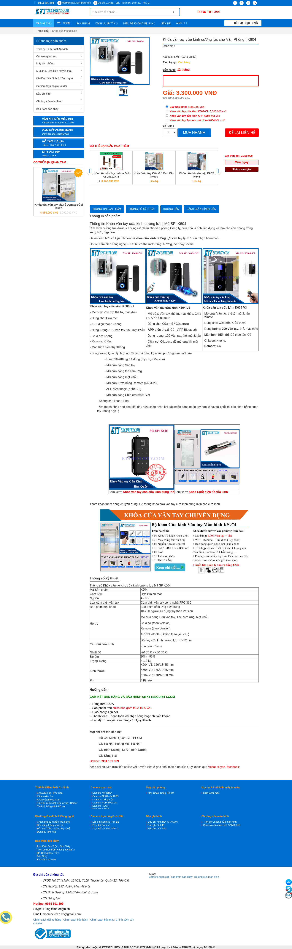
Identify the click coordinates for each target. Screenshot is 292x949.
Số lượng (168, 125)
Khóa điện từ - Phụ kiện (50, 793)
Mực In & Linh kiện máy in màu (54, 70)
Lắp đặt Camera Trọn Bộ (105, 821)
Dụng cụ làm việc (46, 831)
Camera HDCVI (100, 805)
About (181, 23)
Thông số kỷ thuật (142, 208)
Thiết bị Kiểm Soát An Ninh (52, 49)
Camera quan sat (159, 876)
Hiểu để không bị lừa (139, 23)
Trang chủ (44, 23)
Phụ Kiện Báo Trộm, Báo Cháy (53, 846)
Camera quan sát (46, 56)
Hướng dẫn (171, 208)
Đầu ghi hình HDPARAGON (163, 821)
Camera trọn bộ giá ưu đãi (51, 86)
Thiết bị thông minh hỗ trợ (51, 806)
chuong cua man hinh (206, 876)
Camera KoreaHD (102, 792)
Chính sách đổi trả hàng (47, 919)
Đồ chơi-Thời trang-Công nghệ (53, 828)
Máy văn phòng (45, 63)
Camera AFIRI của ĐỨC (105, 796)
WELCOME (64, 23)
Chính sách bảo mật (102, 919)
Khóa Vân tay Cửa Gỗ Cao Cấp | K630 (154, 175)
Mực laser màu (211, 793)
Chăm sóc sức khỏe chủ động (53, 821)
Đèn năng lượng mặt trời (50, 825)
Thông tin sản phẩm (107, 208)
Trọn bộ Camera (101, 825)
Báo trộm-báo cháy (47, 108)
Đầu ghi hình (43, 93)
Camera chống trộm (103, 799)
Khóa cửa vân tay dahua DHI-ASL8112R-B (111, 175)
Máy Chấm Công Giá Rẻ (161, 793)
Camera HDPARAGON (104, 802)
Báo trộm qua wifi (46, 859)
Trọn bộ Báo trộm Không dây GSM (56, 849)
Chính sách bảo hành (75, 919)
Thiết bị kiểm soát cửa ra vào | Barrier (57, 803)
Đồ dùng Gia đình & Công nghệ (54, 78)
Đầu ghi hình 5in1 (157, 828)
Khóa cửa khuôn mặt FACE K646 (197, 175)
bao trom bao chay (182, 876)
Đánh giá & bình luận (201, 208)
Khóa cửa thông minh (48, 799)
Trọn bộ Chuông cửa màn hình (220, 821)
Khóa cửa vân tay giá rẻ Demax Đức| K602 (59, 206)
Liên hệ (166, 23)
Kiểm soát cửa (45, 796)
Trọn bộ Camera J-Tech (105, 828)
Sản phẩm (83, 23)
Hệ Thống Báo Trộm (48, 853)
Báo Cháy (42, 856)
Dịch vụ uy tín (106, 23)
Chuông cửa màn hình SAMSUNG (221, 825)
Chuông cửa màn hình (49, 101)
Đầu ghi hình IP (156, 825)
